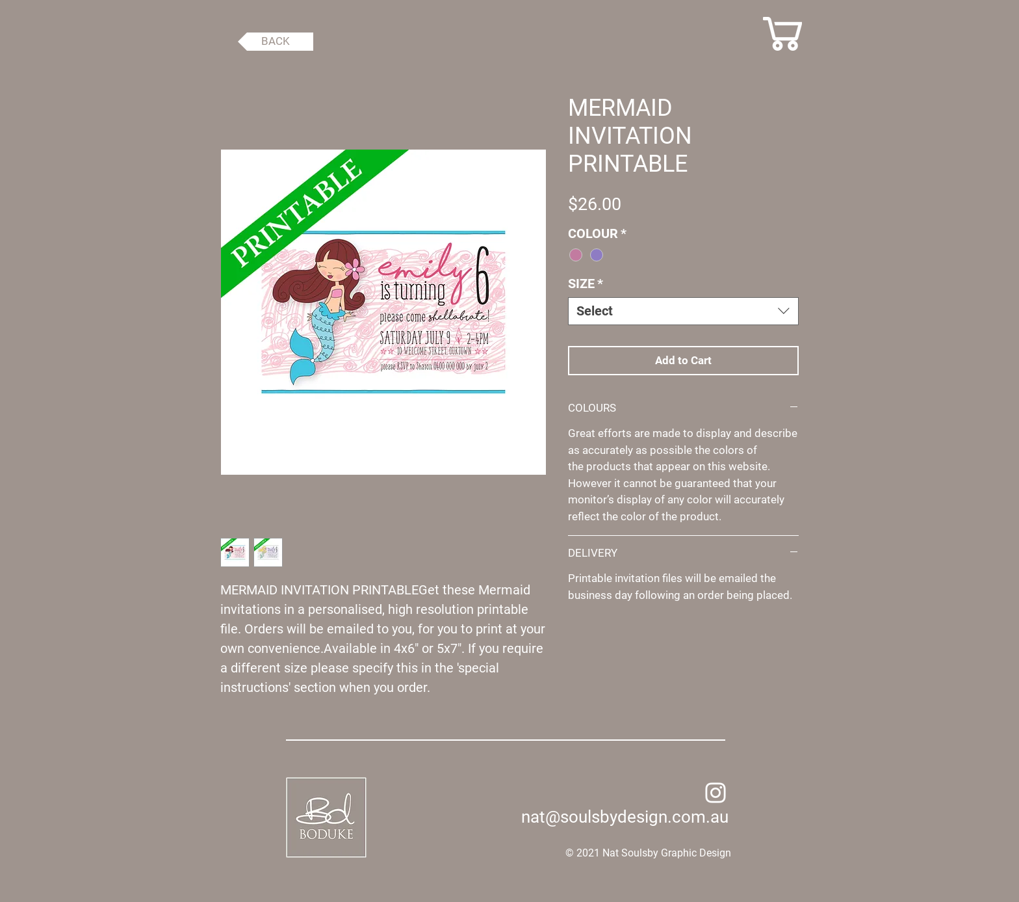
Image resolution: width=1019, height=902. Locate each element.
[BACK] (275, 42)
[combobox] (683, 311)
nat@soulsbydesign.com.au (625, 817)
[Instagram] (715, 792)
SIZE (585, 283)
